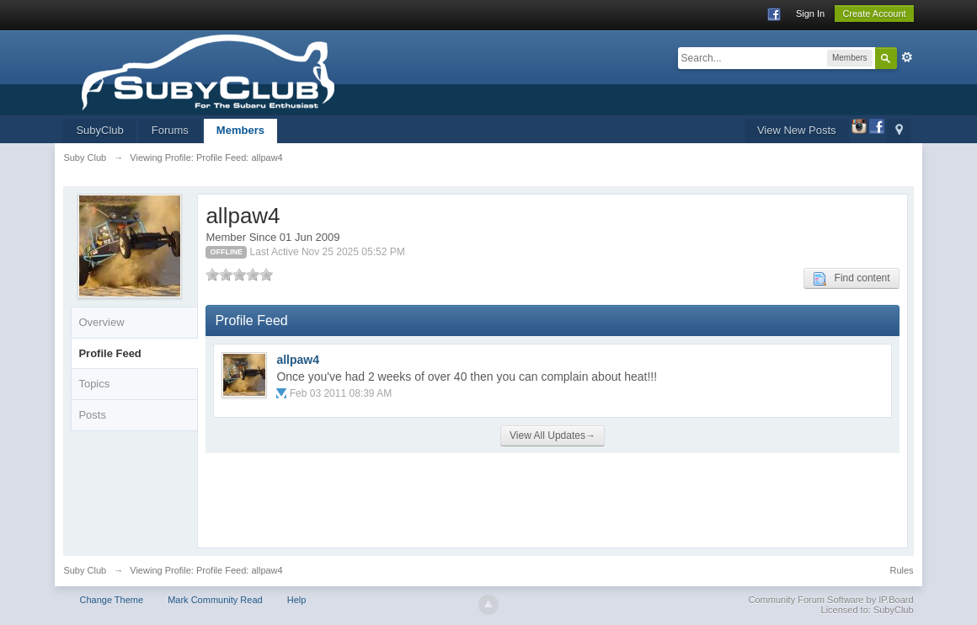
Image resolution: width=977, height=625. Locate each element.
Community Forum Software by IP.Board (831, 600)
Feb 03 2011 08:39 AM (341, 393)
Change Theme (111, 600)
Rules (901, 570)
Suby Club (84, 570)
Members (240, 130)
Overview (101, 322)
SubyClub (99, 130)
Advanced (907, 57)
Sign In (810, 13)
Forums (170, 130)
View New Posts (796, 130)
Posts (92, 415)
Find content (851, 279)
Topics (93, 383)
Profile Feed (109, 353)
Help (297, 600)
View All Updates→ (552, 435)
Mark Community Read (215, 600)
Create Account (873, 13)
